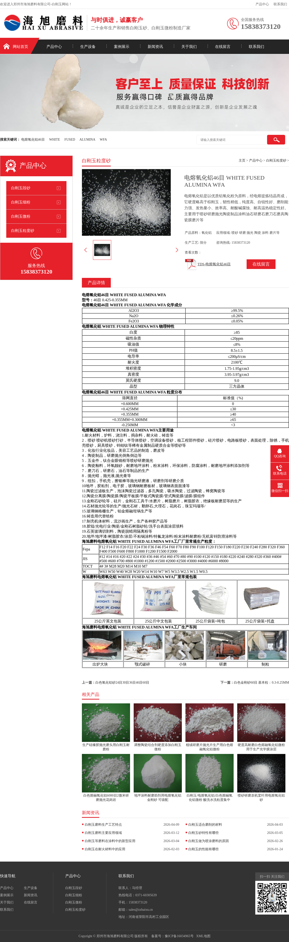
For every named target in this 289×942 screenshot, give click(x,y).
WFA (103, 139)
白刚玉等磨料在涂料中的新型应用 (110, 841)
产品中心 (262, 4)
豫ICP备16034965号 (179, 936)
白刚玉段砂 (20, 188)
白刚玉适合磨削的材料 (205, 824)
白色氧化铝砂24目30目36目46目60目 (122, 682)
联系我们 (280, 4)
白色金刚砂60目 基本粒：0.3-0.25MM (261, 682)
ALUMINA (87, 139)
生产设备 (88, 47)
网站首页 (20, 47)
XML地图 (203, 936)
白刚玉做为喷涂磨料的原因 (208, 841)
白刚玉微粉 (20, 216)
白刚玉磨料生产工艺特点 (103, 824)
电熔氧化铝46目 (33, 139)
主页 (242, 160)
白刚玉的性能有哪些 (203, 849)
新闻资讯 (155, 47)
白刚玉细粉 (20, 202)
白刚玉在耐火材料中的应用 (105, 849)
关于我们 (189, 47)
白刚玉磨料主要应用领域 (103, 833)
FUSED (70, 139)
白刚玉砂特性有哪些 (203, 833)
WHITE (54, 139)
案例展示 (121, 47)
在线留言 (222, 47)
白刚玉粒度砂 (22, 230)
